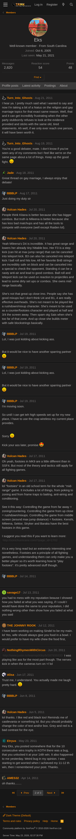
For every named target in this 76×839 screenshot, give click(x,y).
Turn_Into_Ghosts (19, 98)
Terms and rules (12, 821)
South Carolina (56, 45)
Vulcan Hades (16, 209)
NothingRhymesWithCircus (26, 650)
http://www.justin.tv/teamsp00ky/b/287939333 (33, 655)
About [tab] (63, 85)
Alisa (10, 674)
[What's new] (63, 4)
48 (70, 68)
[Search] (71, 4)
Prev (24, 792)
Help (45, 821)
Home (54, 821)
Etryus (11, 740)
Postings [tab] (50, 85)
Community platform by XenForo (32, 828)
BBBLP (12, 193)
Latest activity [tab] (31, 85)
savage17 (13, 592)
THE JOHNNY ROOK (21, 625)
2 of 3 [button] (38, 792)
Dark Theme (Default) (17, 815)
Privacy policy (32, 821)
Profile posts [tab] (10, 85)
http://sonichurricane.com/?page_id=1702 (30, 540)
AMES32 (13, 778)
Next (51, 792)
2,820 (8, 68)
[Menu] (5, 5)
